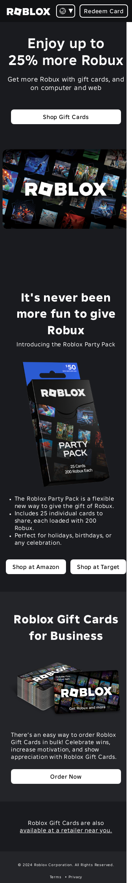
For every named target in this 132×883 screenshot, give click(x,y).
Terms (56, 877)
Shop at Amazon (35, 566)
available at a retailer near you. (66, 830)
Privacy (75, 877)
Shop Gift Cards (66, 116)
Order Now (65, 776)
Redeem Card (104, 11)
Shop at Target (98, 566)
